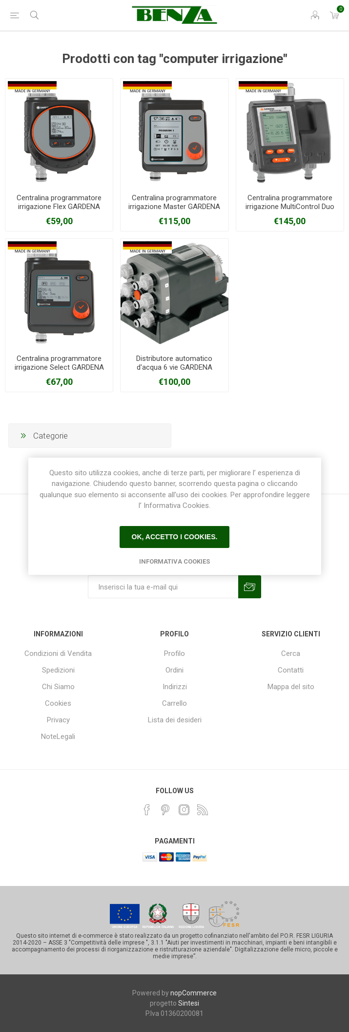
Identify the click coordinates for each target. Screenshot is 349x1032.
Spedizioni (58, 670)
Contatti (291, 670)
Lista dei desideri (175, 720)
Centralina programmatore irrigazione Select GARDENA (59, 363)
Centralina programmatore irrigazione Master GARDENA (174, 202)
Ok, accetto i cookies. (175, 537)
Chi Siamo (58, 686)
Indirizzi (175, 686)
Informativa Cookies (174, 561)
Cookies (58, 703)
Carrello (174, 703)
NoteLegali (58, 736)
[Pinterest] (165, 810)
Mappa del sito (290, 686)
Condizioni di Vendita (58, 653)
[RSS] (202, 810)
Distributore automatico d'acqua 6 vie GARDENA (174, 363)
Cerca (290, 653)
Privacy (58, 720)
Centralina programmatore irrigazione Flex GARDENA (59, 202)
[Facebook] (147, 810)
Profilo (174, 653)
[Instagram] (184, 810)
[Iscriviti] (163, 586)
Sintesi (188, 1003)
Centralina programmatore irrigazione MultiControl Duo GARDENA (290, 206)
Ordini (174, 670)
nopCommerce (193, 993)
